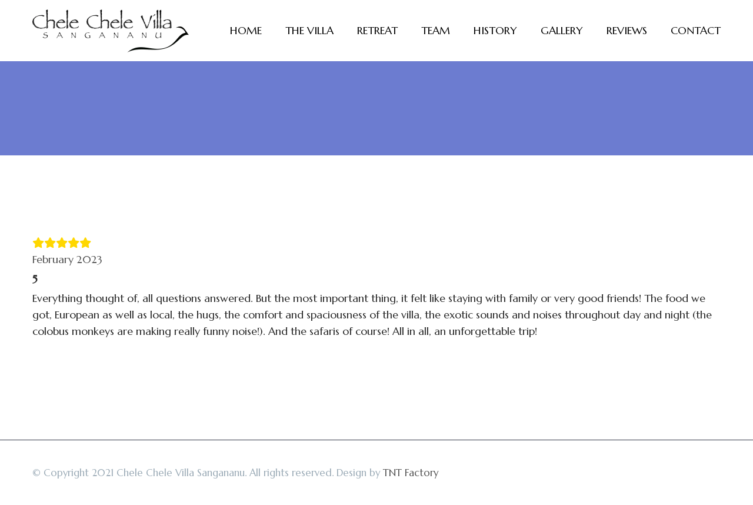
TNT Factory (410, 473)
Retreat (377, 30)
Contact (696, 30)
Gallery (562, 30)
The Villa (309, 30)
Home (246, 30)
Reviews (627, 30)
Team (435, 30)
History (495, 30)
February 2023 (67, 259)
